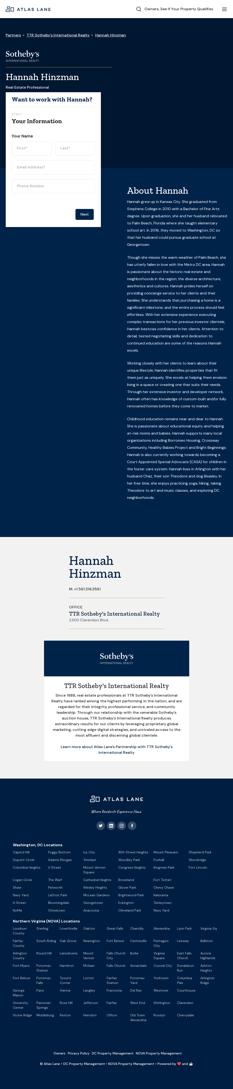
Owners (59, 1053)
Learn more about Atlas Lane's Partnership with (104, 746)
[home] (28, 9)
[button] (224, 9)
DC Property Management (113, 1053)
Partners (13, 35)
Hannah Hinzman (110, 35)
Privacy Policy (78, 1053)
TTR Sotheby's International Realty (58, 35)
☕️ (191, 1064)
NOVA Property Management (159, 1053)
